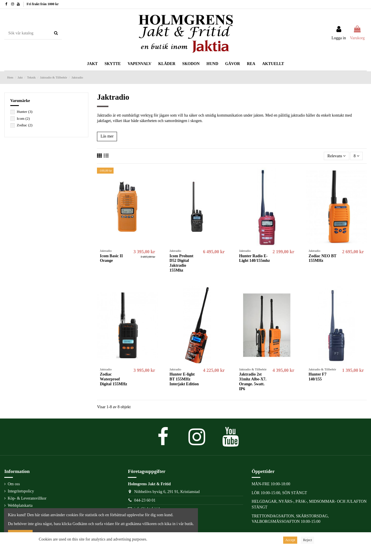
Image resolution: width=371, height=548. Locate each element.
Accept (290, 540)
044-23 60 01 (145, 500)
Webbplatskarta (20, 505)
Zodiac (25, 125)
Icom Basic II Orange (111, 258)
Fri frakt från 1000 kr (43, 4)
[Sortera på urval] (336, 156)
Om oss (14, 484)
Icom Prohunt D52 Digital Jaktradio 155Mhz (181, 263)
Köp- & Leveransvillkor (27, 498)
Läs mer (106, 136)
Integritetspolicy (21, 491)
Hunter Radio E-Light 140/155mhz (254, 258)
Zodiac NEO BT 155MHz (322, 258)
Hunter (25, 111)
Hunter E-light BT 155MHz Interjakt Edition (184, 379)
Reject (307, 540)
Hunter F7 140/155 (317, 376)
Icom (23, 118)
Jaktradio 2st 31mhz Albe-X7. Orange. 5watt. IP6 (253, 381)
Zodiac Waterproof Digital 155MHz (113, 379)
